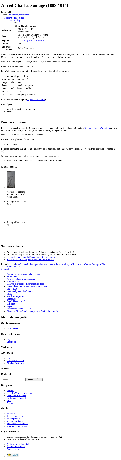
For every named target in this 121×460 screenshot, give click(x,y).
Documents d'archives (16, 396)
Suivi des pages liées (16, 416)
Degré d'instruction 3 (16, 301)
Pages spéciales (13, 419)
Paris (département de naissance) (21, 279)
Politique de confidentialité (19, 444)
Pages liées (11, 414)
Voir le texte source (15, 361)
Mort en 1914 (13, 282)
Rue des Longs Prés (15, 297)
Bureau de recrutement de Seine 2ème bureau (27, 287)
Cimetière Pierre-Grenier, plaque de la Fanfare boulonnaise (33, 311)
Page (9, 340)
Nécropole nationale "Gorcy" (19, 309)
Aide (9, 401)
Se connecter (12, 329)
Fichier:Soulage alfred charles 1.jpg (14, 19)
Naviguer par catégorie (17, 398)
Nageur (10, 306)
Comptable (11, 299)
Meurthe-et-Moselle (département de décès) (26, 284)
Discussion (11, 342)
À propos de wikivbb (16, 447)
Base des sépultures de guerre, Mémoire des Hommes (30, 260)
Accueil (10, 391)
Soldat (9, 294)
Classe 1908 (12, 289)
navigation (13, 15)
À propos (11, 403)
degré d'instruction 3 (36, 99)
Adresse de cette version (17, 424)
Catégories (5, 269)
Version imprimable (15, 421)
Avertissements (13, 449)
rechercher (24, 15)
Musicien (11, 304)
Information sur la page (17, 426)
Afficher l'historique (15, 363)
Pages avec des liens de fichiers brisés (23, 274)
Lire (8, 358)
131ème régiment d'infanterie (31, 40)
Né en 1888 (12, 277)
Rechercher (7, 374)
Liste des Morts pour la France (20, 393)
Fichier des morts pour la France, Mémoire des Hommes (31, 257)
